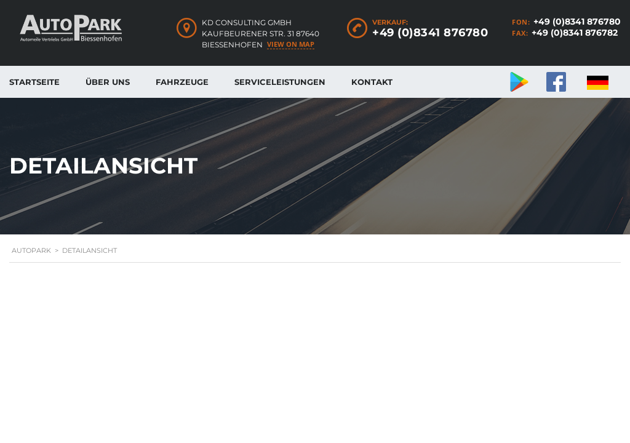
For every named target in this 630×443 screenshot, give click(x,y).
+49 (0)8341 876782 (575, 32)
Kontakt (372, 82)
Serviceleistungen (279, 82)
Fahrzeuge (182, 82)
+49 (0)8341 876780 (577, 21)
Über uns (108, 82)
